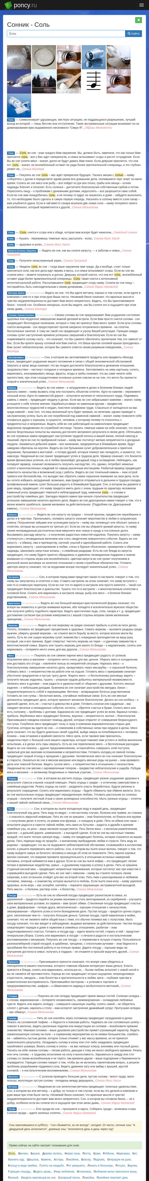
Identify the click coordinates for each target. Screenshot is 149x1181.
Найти (133, 33)
